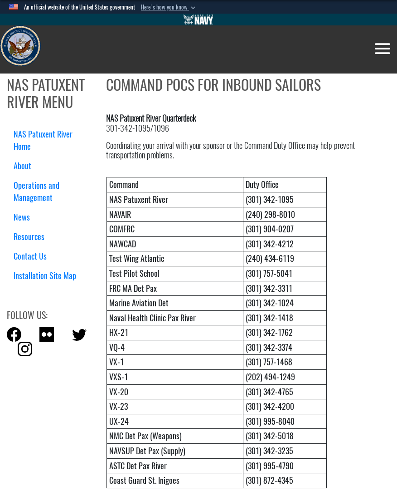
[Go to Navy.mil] (198, 19)
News (22, 217)
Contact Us (30, 256)
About (26, 166)
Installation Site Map (45, 275)
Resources (32, 236)
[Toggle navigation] (382, 48)
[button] (169, 7)
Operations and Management (36, 191)
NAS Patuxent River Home (43, 140)
